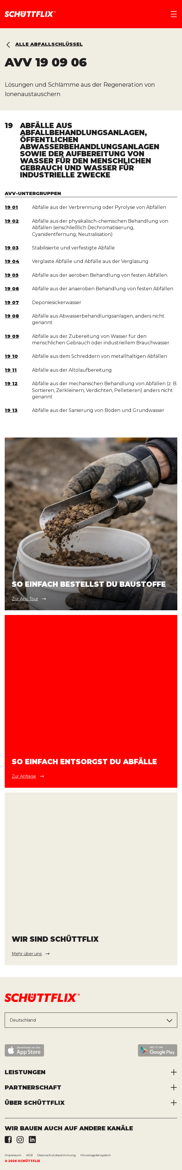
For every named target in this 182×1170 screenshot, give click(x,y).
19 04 (12, 261)
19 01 (11, 207)
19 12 (11, 383)
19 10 (11, 356)
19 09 (12, 336)
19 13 (11, 410)
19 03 (12, 248)
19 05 (11, 275)
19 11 (11, 370)
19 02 (12, 221)
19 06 (12, 288)
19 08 (12, 316)
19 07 (12, 302)
